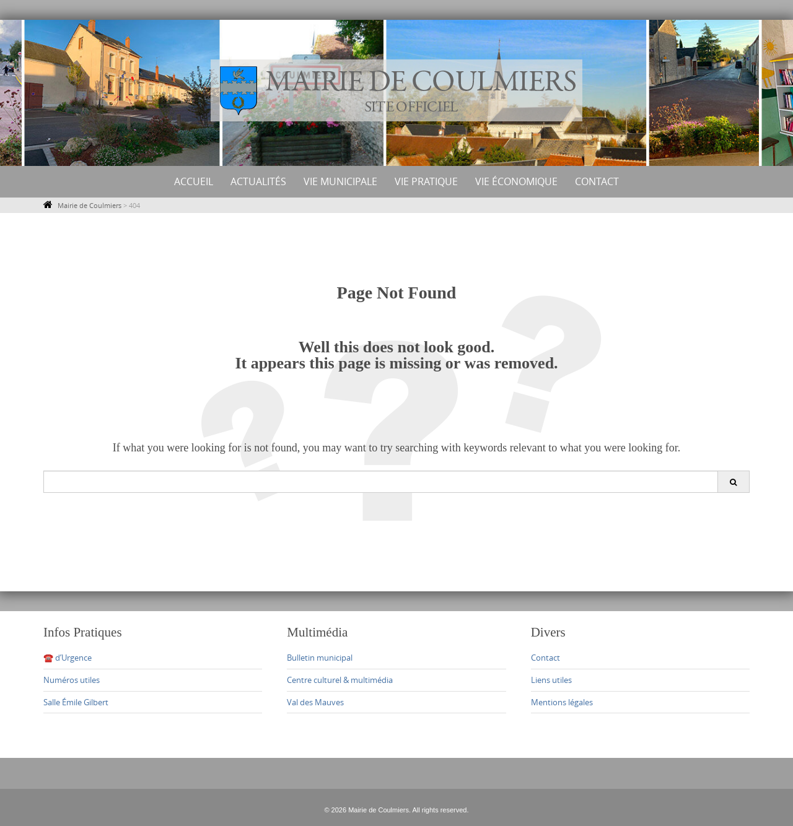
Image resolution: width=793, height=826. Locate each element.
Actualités (258, 181)
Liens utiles (551, 679)
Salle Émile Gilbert (75, 702)
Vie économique (516, 181)
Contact (597, 181)
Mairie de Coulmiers (89, 205)
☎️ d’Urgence (67, 657)
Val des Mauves (315, 702)
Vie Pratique (426, 181)
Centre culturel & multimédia (340, 679)
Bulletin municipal (320, 657)
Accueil (193, 181)
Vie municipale (340, 181)
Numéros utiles (71, 679)
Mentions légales (562, 702)
